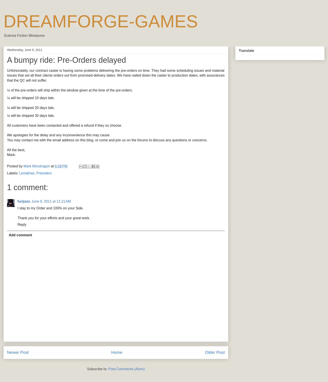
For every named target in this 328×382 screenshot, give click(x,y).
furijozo (23, 201)
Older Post (215, 352)
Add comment (20, 235)
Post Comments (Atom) (126, 369)
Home (116, 352)
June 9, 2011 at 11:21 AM (51, 201)
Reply (21, 224)
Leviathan (26, 173)
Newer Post (18, 352)
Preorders (44, 173)
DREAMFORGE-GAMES (100, 21)
